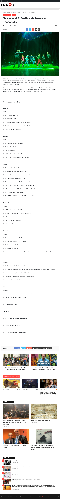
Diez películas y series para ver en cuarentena (21, 460)
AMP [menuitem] (9, 1)
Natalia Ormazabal (48, 496)
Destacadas (14, 15)
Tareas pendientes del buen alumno (29, 391)
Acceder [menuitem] (4, 1)
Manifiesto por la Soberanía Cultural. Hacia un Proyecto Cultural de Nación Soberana (14, 422)
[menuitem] (1, 1)
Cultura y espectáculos (11, 12)
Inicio (4, 12)
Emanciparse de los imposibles (40, 420)
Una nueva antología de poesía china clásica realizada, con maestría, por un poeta (42, 447)
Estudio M (42, 496)
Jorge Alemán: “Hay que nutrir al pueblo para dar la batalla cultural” (26, 478)
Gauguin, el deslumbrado (8, 391)
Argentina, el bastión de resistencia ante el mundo (22, 466)
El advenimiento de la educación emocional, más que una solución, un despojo (28, 472)
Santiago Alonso (6, 25)
